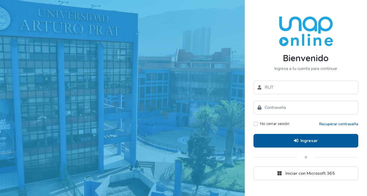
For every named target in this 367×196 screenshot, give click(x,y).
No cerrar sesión (274, 123)
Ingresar (306, 141)
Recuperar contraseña (338, 124)
